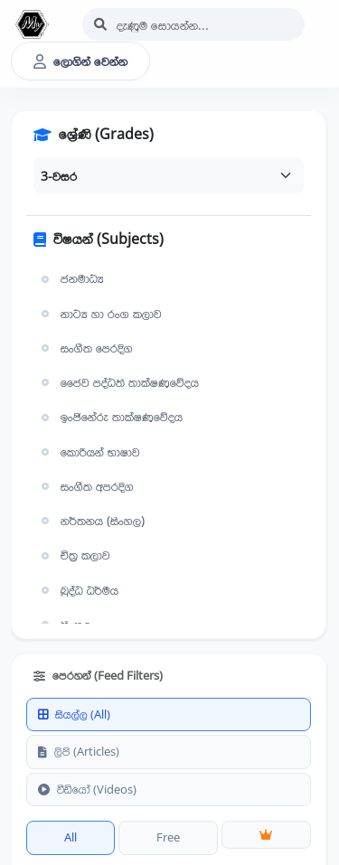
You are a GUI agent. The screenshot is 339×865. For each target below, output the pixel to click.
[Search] (193, 24)
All (70, 837)
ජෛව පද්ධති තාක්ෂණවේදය (118, 382)
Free (168, 837)
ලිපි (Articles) (78, 751)
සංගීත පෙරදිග (85, 348)
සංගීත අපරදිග (85, 486)
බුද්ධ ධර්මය (77, 590)
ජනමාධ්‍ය (70, 278)
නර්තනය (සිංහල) (91, 520)
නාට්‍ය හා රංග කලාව (99, 314)
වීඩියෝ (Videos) (87, 789)
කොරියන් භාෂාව (88, 452)
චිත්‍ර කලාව (73, 555)
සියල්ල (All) (74, 714)
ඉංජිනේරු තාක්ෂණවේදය (110, 417)
